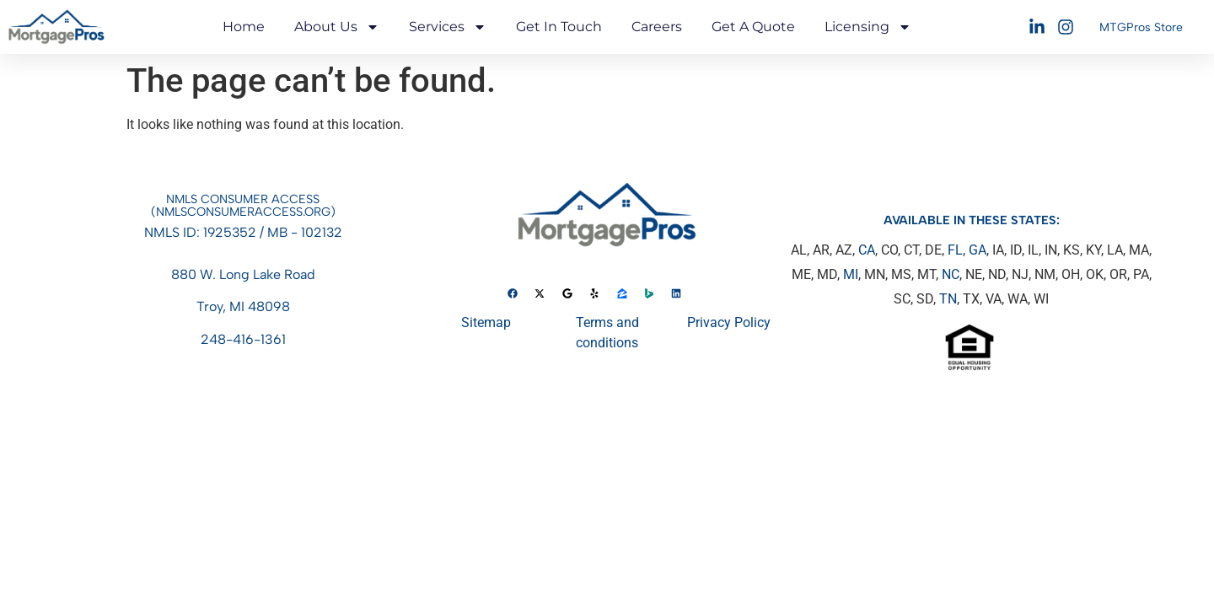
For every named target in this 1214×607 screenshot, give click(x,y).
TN (948, 299)
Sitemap (486, 322)
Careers (656, 27)
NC (950, 274)
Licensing (868, 27)
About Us (336, 27)
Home (244, 27)
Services (447, 27)
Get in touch (559, 27)
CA (866, 250)
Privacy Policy (729, 322)
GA (977, 250)
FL (955, 250)
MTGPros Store (1141, 27)
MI (850, 274)
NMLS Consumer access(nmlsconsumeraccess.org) (243, 204)
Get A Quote (753, 27)
